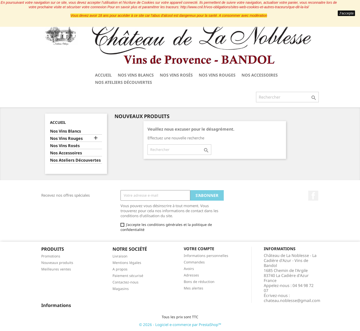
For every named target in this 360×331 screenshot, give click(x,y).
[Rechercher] (287, 97)
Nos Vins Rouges (217, 75)
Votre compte (199, 248)
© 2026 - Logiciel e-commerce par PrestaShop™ (180, 324)
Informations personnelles (206, 255)
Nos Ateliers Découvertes (123, 82)
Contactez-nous (125, 282)
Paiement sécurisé (127, 275)
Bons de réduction (199, 281)
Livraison (120, 256)
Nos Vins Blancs (136, 75)
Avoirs (189, 268)
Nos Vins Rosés (176, 75)
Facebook (313, 196)
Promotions (50, 256)
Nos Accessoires (260, 75)
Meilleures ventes (56, 269)
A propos (120, 269)
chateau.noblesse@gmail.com (292, 300)
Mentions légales (126, 262)
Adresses (191, 275)
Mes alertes (193, 288)
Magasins (120, 288)
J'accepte (346, 13)
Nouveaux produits (57, 262)
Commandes (194, 262)
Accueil (103, 75)
